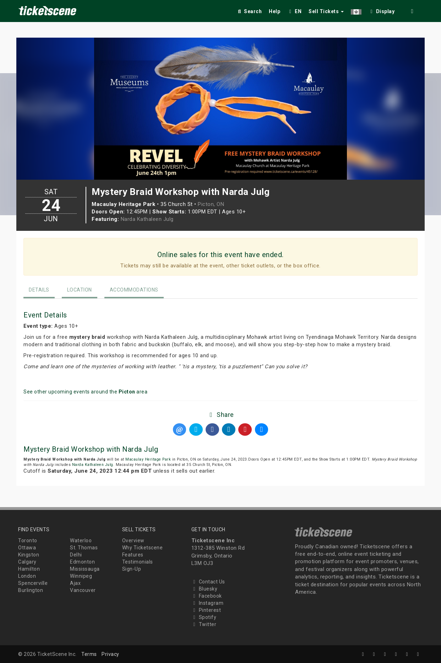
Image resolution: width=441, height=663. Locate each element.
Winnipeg (81, 576)
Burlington (30, 590)
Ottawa (27, 547)
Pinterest (206, 610)
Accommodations (134, 290)
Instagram (207, 603)
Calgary (27, 562)
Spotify (204, 617)
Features (132, 555)
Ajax (75, 583)
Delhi (76, 555)
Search (249, 11)
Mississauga (85, 569)
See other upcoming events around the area (85, 392)
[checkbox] (381, 10)
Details (39, 290)
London (27, 576)
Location (79, 290)
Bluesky (204, 589)
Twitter (204, 624)
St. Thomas (84, 547)
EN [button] (294, 11)
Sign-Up (131, 569)
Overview (133, 540)
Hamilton (29, 569)
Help (274, 11)
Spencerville (33, 583)
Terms (89, 654)
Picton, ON (211, 204)
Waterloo (81, 540)
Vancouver (83, 590)
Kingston (28, 555)
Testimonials (137, 562)
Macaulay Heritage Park (148, 459)
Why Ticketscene (142, 547)
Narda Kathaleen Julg (147, 219)
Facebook (206, 596)
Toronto (27, 540)
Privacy (110, 654)
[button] (356, 10)
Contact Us (208, 582)
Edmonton (82, 562)
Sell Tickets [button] (326, 11)
